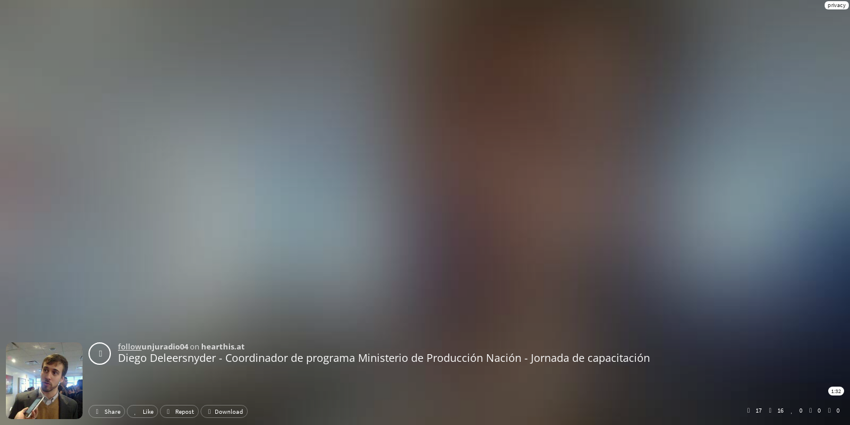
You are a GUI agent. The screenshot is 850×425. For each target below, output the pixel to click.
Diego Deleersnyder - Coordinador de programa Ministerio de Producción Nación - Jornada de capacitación (384, 358)
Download (224, 411)
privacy (837, 5)
